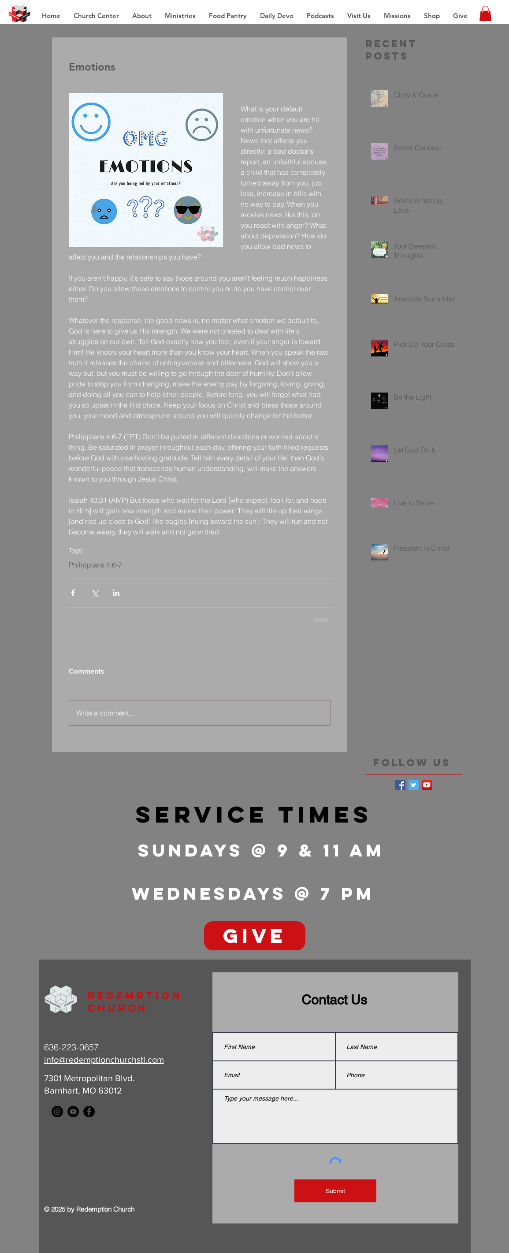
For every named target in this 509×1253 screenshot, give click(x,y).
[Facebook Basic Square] (400, 785)
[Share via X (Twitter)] (94, 593)
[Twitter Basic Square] (414, 785)
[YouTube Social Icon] (427, 785)
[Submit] (335, 1190)
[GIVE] (254, 935)
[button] (397, 16)
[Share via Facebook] (73, 593)
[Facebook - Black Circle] (89, 1111)
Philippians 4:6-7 (95, 564)
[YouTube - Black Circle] (73, 1111)
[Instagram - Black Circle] (57, 1111)
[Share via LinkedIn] (116, 593)
